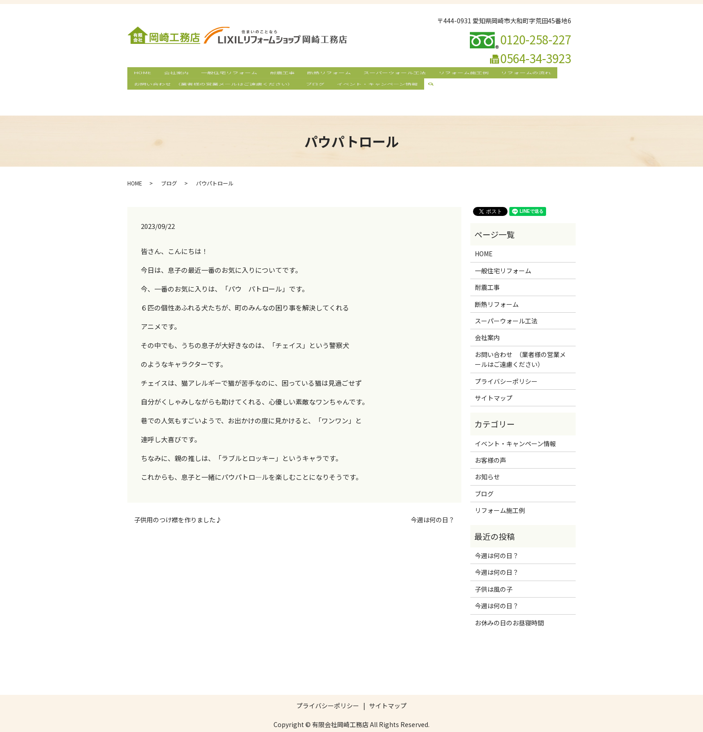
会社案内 (173, 73)
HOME (141, 73)
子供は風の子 (493, 573)
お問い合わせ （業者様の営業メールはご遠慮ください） (212, 87)
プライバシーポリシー (506, 365)
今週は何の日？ (433, 504)
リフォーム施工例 (449, 73)
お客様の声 (490, 444)
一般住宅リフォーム (223, 73)
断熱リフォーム (319, 73)
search (428, 87)
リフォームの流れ (509, 73)
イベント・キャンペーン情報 (371, 87)
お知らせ (487, 460)
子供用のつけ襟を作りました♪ (178, 504)
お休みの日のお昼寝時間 (509, 606)
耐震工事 (274, 73)
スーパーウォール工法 (382, 73)
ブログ (312, 87)
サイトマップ (493, 382)
